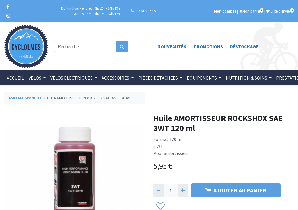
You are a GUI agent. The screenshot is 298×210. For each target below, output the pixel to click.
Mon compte (225, 11)
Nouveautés (171, 46)
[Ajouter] (183, 190)
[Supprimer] (158, 190)
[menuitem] (15, 78)
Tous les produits (25, 98)
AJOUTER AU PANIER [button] (235, 190)
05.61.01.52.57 (146, 10)
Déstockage (244, 46)
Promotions (208, 46)
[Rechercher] (122, 46)
